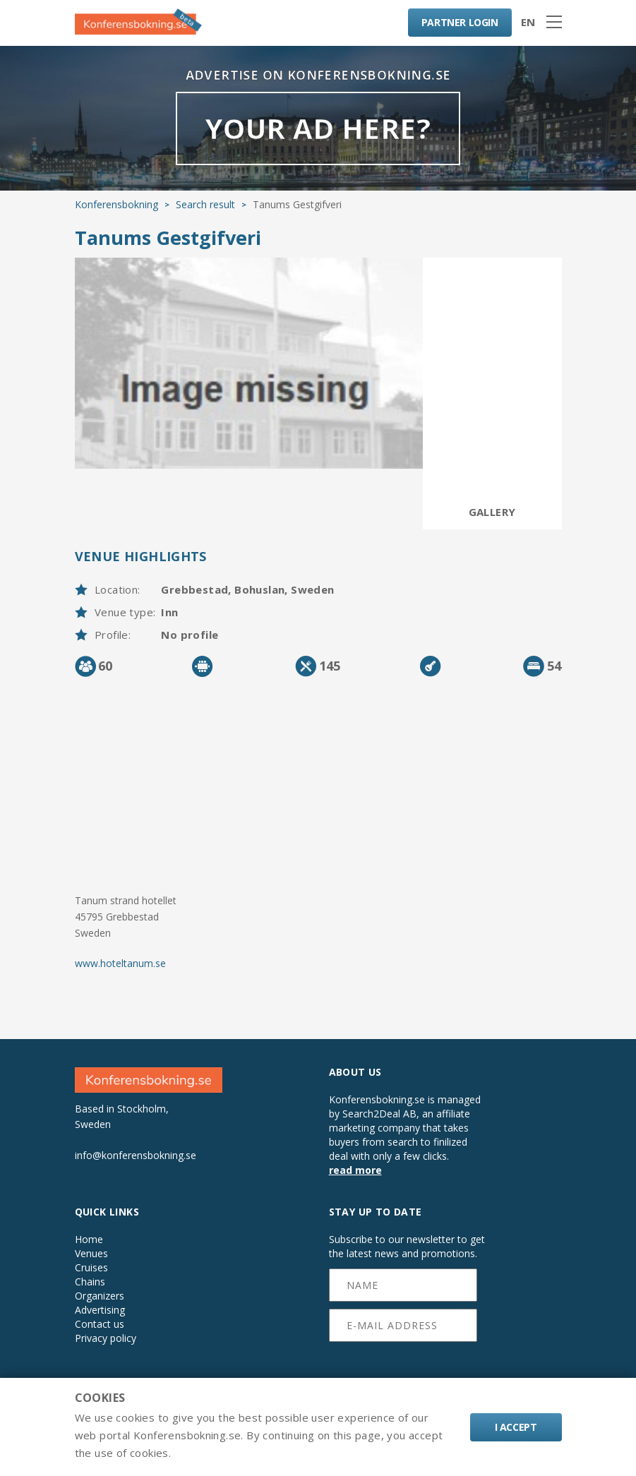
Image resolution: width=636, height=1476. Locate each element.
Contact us (99, 1324)
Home (89, 1239)
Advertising (100, 1310)
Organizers (99, 1296)
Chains (90, 1282)
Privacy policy (105, 1338)
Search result (205, 204)
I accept (516, 1427)
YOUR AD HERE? (318, 128)
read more (355, 1170)
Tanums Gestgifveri (168, 237)
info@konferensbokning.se (135, 1155)
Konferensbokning (116, 204)
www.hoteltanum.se (120, 963)
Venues (91, 1254)
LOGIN (459, 22)
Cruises (91, 1268)
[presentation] (403, 1368)
